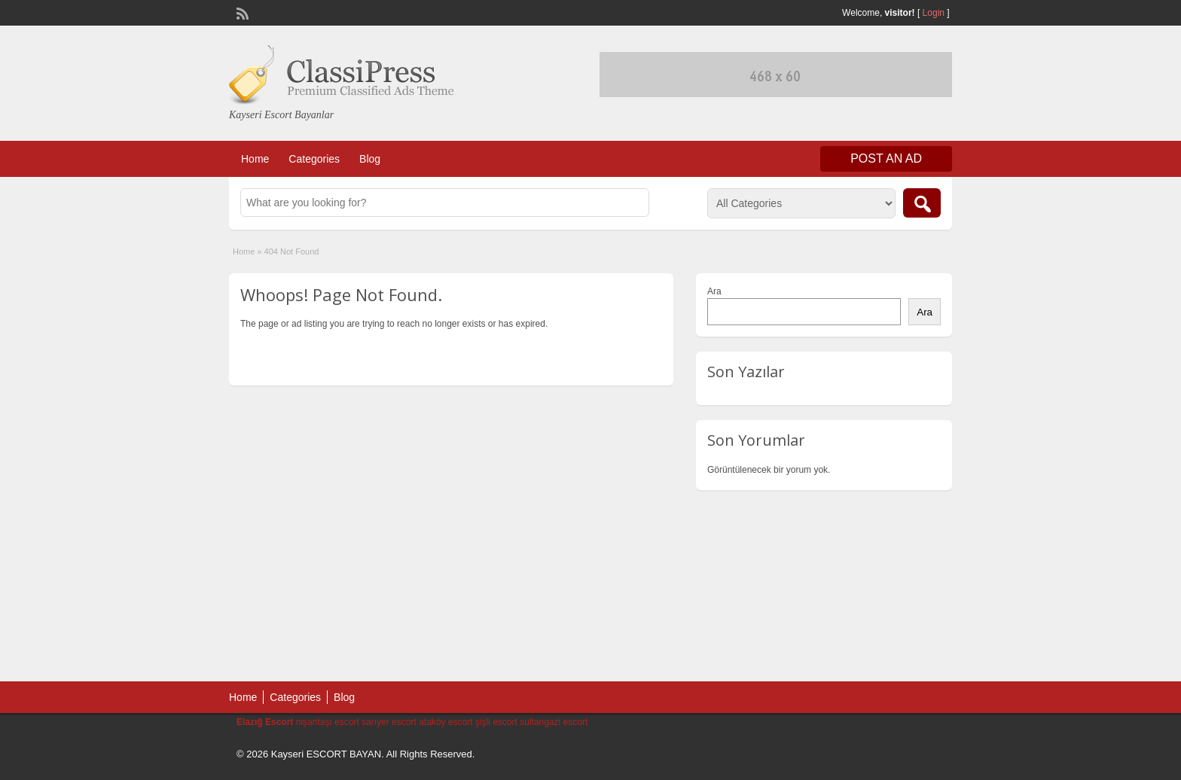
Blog (369, 159)
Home (255, 159)
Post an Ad (886, 158)
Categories (314, 159)
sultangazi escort (553, 722)
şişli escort (496, 722)
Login (933, 13)
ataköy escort (445, 722)
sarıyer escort (389, 722)
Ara (714, 291)
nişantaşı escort (327, 722)
